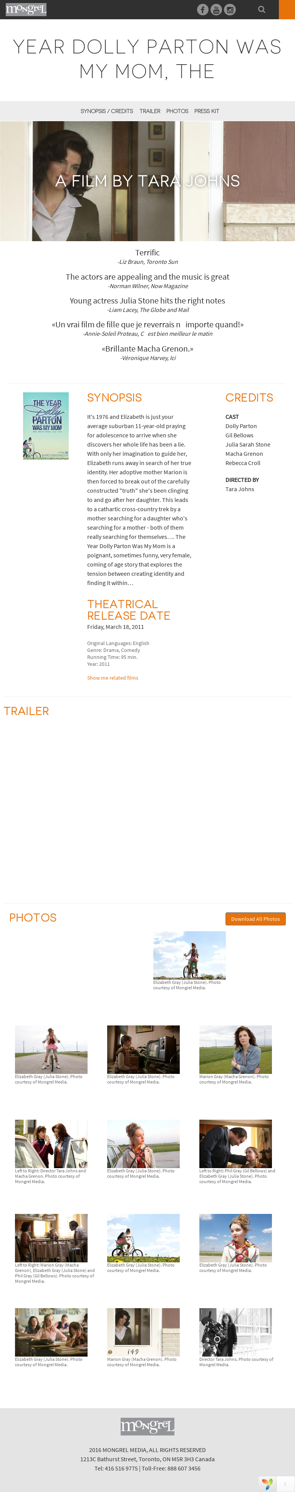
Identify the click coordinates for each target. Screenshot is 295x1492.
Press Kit (206, 111)
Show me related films (112, 677)
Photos (177, 111)
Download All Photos (255, 918)
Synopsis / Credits (107, 111)
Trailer (149, 111)
